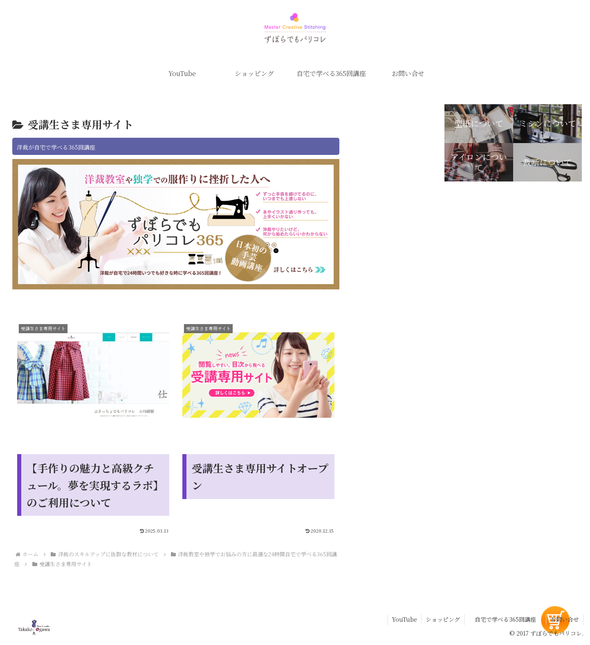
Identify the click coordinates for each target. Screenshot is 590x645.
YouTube (404, 619)
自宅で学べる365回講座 (505, 619)
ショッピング (443, 619)
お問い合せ (564, 619)
